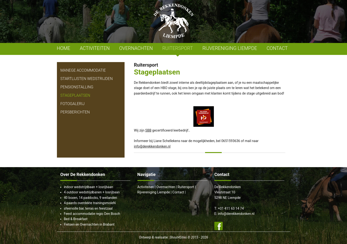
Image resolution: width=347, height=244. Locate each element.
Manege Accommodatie (83, 70)
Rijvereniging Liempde (153, 192)
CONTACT (277, 48)
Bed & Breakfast (75, 219)
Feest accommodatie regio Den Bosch (92, 214)
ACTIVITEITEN (95, 48)
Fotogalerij (72, 103)
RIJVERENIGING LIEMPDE (229, 48)
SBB (148, 130)
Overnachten (165, 187)
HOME (63, 48)
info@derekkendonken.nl (152, 146)
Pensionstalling (76, 87)
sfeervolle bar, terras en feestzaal (88, 208)
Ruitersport (186, 187)
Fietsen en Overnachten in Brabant (89, 224)
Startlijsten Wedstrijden (86, 78)
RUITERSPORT (177, 48)
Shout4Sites (178, 237)
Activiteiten (145, 187)
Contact (178, 192)
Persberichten (75, 112)
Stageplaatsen (75, 95)
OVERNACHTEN (136, 48)
